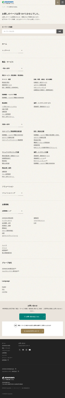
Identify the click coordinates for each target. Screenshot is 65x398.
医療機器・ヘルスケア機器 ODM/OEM (12, 135)
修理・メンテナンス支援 (41, 152)
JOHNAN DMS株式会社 (8, 268)
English (4, 287)
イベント (4, 247)
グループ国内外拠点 (7, 230)
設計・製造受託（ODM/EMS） (10, 87)
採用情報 (4, 250)
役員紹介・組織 (6, 225)
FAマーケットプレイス (40, 160)
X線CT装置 (5, 109)
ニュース (4, 245)
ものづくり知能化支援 (40, 85)
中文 (3, 289)
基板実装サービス (7, 85)
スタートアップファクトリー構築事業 (12, 140)
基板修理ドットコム (39, 158)
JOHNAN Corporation (6, 388)
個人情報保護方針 (7, 252)
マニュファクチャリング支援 (10, 152)
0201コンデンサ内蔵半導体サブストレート (45, 147)
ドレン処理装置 (6, 114)
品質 (3, 233)
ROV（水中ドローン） (8, 116)
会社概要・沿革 (6, 223)
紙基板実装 (37, 145)
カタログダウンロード (24, 345)
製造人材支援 (5, 163)
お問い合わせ (21, 343)
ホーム (3, 343)
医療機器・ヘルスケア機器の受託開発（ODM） (47, 135)
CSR (35, 223)
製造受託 (4, 160)
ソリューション (6, 350)
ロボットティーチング (40, 87)
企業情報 (4, 353)
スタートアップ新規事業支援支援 (12, 131)
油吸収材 (4, 111)
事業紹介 (4, 228)
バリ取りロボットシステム (9, 106)
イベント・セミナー (7, 357)
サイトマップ (17, 388)
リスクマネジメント (39, 220)
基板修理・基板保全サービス (42, 106)
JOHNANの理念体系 (7, 218)
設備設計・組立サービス (40, 82)
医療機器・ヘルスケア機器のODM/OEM (13, 97)
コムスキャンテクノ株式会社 (10, 271)
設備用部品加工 (6, 158)
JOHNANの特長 (6, 345)
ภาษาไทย (4, 292)
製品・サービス (6, 348)
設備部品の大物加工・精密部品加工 (43, 90)
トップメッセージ (7, 220)
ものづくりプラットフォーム (10, 235)
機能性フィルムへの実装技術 (42, 142)
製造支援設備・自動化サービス (10, 155)
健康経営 (36, 218)
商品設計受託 (5, 82)
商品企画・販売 (6, 168)
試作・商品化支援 (39, 131)
